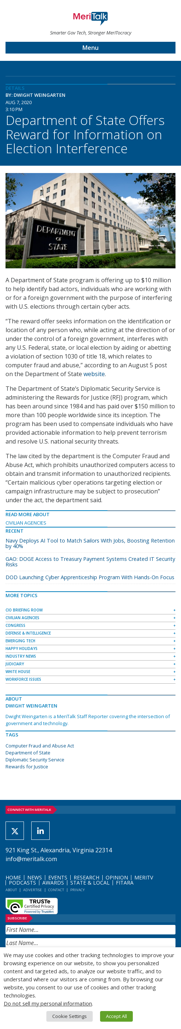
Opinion (117, 877)
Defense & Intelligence (28, 633)
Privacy (77, 889)
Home (13, 877)
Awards (53, 882)
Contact (56, 889)
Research (86, 877)
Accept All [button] (116, 1016)
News (34, 877)
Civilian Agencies (26, 522)
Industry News (21, 656)
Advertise (32, 889)
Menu (90, 48)
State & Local (90, 882)
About (11, 889)
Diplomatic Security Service (35, 759)
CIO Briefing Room (24, 610)
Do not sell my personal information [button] (48, 1003)
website (94, 374)
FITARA (125, 882)
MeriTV (143, 877)
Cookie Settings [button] (69, 1016)
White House (18, 671)
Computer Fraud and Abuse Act (40, 745)
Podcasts (22, 882)
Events (57, 877)
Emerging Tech (20, 640)
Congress (15, 625)
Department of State (28, 752)
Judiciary (15, 663)
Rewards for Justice (27, 766)
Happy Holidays (22, 648)
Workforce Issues (23, 679)
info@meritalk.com (31, 859)
